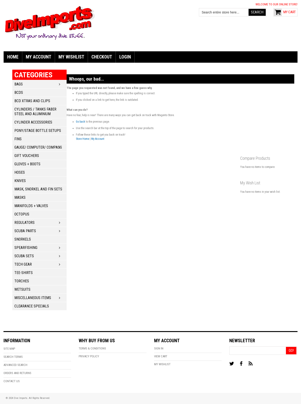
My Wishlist (162, 364)
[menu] (150, 57)
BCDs (18, 92)
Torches (21, 281)
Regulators (24, 222)
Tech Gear (23, 264)
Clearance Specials (31, 306)
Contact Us (11, 381)
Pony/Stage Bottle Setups (37, 130)
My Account (97, 138)
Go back (80, 121)
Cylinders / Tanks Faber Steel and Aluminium (35, 111)
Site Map (9, 348)
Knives (20, 181)
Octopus (21, 214)
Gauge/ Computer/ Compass (38, 147)
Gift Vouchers (26, 155)
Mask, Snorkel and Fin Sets (38, 189)
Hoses (19, 172)
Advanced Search (15, 365)
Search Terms (13, 356)
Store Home (82, 138)
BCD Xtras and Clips (32, 101)
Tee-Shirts (23, 272)
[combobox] (224, 12)
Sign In (158, 348)
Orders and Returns (17, 373)
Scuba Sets (24, 256)
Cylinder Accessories (33, 122)
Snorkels (22, 239)
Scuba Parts (25, 231)
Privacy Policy (89, 356)
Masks (20, 197)
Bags (18, 84)
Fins (18, 139)
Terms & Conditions (92, 348)
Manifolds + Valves (31, 206)
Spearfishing (25, 247)
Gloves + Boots (27, 164)
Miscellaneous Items (32, 298)
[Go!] (291, 350)
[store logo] (49, 22)
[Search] (257, 12)
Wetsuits (22, 289)
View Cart (160, 356)
